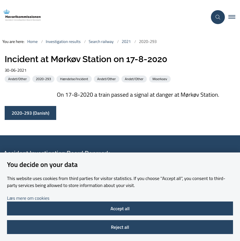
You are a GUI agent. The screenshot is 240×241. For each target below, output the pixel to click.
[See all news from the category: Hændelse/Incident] (75, 78)
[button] (234, 17)
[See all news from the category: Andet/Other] (18, 78)
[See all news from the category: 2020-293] (44, 78)
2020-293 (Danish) (30, 112)
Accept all (120, 208)
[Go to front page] (101, 17)
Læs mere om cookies (28, 198)
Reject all (120, 227)
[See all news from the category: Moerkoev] (160, 78)
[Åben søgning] (218, 17)
